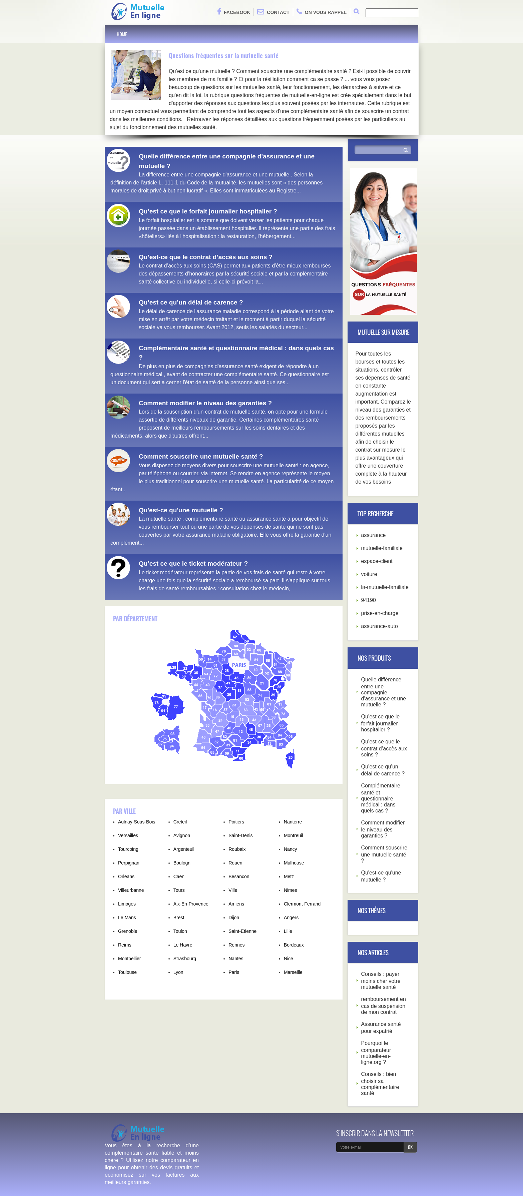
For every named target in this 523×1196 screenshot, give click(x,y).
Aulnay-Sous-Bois (136, 821)
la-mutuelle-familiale (385, 587)
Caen (178, 876)
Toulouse (127, 972)
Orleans (126, 876)
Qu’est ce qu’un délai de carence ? (191, 302)
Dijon (233, 917)
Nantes (235, 958)
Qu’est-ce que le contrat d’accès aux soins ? (206, 256)
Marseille (293, 972)
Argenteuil (183, 849)
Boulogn (181, 862)
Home (122, 33)
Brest (178, 917)
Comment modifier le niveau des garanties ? (205, 403)
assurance (373, 535)
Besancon (238, 876)
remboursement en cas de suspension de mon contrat (383, 1005)
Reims (124, 945)
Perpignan (128, 862)
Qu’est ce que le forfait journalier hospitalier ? (208, 211)
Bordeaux (294, 945)
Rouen (235, 862)
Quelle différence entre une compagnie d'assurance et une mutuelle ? (383, 692)
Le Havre (182, 945)
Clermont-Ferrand (302, 904)
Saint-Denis (240, 835)
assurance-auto (379, 626)
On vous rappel (322, 11)
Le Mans (127, 917)
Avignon (181, 835)
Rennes (236, 945)
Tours (179, 890)
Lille (288, 931)
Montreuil (293, 835)
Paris (233, 972)
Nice (288, 958)
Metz (289, 876)
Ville (232, 890)
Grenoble (127, 931)
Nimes (290, 890)
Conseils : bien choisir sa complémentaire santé (380, 1083)
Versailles (128, 835)
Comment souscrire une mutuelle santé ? (201, 456)
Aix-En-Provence (190, 904)
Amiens (236, 904)
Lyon (178, 972)
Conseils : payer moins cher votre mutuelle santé (381, 980)
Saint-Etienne (242, 931)
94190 (368, 600)
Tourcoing (128, 849)
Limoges (127, 904)
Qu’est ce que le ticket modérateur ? (193, 563)
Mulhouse (294, 862)
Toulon (180, 931)
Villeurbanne (131, 890)
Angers (291, 917)
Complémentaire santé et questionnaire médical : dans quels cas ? (380, 798)
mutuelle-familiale (382, 548)
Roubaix (236, 849)
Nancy (290, 849)
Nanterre (293, 821)
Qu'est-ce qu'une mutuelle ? (181, 510)
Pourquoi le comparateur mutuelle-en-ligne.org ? (376, 1052)
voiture (369, 574)
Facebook (233, 11)
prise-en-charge (380, 613)
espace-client (377, 561)
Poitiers (236, 821)
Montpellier (129, 958)
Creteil (180, 821)
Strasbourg (184, 958)
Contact (273, 11)
